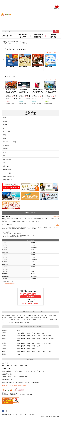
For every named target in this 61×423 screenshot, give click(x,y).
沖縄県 (18, 354)
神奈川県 (21, 103)
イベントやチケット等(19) (9, 142)
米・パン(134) (6, 131)
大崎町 (12, 103)
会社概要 (13, 414)
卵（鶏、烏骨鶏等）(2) (8, 176)
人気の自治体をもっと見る (50, 52)
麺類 (19, 317)
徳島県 (18, 348)
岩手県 (23, 333)
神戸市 (50, 103)
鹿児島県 (8, 103)
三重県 (18, 343)
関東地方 (21, 101)
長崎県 (28, 351)
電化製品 (27, 322)
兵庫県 (46, 103)
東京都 (43, 335)
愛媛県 (28, 348)
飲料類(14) (5, 148)
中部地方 (4, 338)
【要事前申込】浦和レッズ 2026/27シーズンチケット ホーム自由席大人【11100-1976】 (37, 92)
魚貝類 (13, 315)
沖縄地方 (4, 354)
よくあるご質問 (35, 3)
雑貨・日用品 (46, 317)
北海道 (18, 330)
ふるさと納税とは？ (7, 365)
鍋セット (41, 320)
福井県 (33, 338)
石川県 (28, 338)
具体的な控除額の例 (34, 382)
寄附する (45, 3)
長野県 (43, 338)
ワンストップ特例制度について (21, 376)
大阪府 (33, 343)
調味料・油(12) (6, 166)
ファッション (5, 320)
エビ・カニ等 (30, 315)
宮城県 (28, 333)
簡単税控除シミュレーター (8, 382)
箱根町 (25, 103)
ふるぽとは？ (28, 365)
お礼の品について (19, 371)
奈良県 (43, 343)
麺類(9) (4, 155)
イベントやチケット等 (50, 315)
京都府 (28, 343)
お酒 (42, 315)
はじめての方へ (28, 3)
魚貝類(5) (5, 124)
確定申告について (6, 376)
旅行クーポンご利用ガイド (38, 36)
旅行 (3, 315)
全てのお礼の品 (53, 36)
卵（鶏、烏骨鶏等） (32, 320)
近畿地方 (47, 101)
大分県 (38, 351)
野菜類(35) (5, 135)
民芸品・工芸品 (19, 322)
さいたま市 (38, 103)
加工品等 (4, 317)
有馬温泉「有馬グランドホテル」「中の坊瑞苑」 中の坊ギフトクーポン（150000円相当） (50, 92)
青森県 (18, 333)
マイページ (40, 3)
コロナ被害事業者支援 (51, 320)
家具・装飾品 (25, 317)
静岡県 (53, 338)
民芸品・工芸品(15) (7, 180)
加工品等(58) (6, 145)
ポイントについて (30, 371)
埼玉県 (33, 103)
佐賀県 (23, 351)
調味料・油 (38, 317)
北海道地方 (4, 330)
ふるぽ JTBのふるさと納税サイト (6, 13)
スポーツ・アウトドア (7, 322)
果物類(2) (5, 121)
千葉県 (38, 335)
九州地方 (8, 101)
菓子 (15, 317)
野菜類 (37, 315)
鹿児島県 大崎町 (10, 66)
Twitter (6, 411)
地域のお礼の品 (21, 320)
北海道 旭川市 (48, 66)
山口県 (38, 346)
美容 (32, 317)
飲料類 (10, 317)
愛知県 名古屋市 (23, 66)
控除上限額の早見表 (22, 382)
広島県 (33, 346)
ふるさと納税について (7, 371)
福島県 (43, 333)
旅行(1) (4, 117)
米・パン (22, 315)
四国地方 (4, 348)
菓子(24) (5, 152)
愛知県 (18, 340)
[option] (11, 63)
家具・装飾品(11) (7, 159)
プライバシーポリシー (22, 414)
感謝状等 (13, 320)
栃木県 (23, 335)
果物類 (8, 315)
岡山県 (28, 346)
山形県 (38, 333)
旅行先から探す (7, 36)
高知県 (33, 348)
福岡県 (18, 351)
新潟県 (18, 338)
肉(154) (4, 128)
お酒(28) (5, 138)
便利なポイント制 (18, 365)
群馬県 (28, 335)
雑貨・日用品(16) (7, 169)
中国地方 (4, 345)
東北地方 (4, 333)
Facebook (3, 411)
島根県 (23, 346)
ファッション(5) (7, 173)
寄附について (40, 371)
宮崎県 (43, 351)
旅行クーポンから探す (22, 36)
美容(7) (4, 162)
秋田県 (33, 333)
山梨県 (38, 338)
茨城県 (18, 335)
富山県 (23, 338)
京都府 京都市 (35, 66)
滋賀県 (23, 343)
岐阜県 (48, 338)
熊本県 (33, 351)
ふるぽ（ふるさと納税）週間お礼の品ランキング (14, 385)
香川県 (23, 348)
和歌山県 (48, 343)
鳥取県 (18, 346)
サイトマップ (32, 414)
